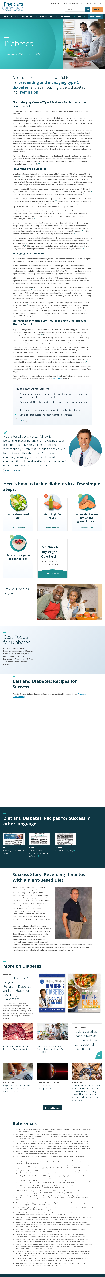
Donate (97, 9)
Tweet (21, 420)
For (70, 3)
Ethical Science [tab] (48, 16)
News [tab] (81, 16)
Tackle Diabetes (21, 527)
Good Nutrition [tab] (10, 16)
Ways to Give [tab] (95, 16)
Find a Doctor (57, 379)
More (52, 1108)
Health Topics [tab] (29, 16)
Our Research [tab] (67, 16)
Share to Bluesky (14, 470)
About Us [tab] (98, 3)
